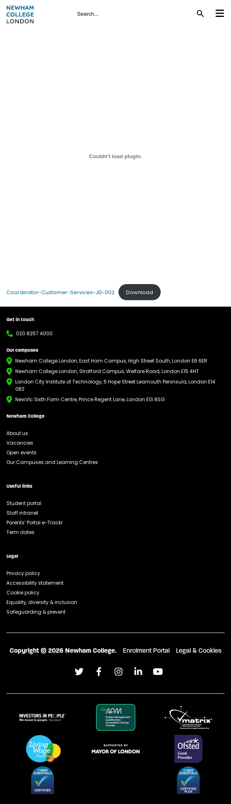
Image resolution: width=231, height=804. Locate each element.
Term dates (20, 532)
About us (17, 433)
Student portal (23, 503)
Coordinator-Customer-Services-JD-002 (60, 292)
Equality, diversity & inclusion (41, 602)
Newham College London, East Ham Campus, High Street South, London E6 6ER (111, 360)
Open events (21, 452)
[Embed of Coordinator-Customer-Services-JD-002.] (115, 156)
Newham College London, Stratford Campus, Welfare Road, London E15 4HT (107, 371)
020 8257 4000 (34, 333)
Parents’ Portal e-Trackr (34, 522)
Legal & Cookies (198, 651)
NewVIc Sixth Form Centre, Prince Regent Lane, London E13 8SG (90, 399)
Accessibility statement (34, 582)
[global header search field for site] (132, 14)
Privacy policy (23, 573)
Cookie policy (22, 592)
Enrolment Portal (146, 651)
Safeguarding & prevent (35, 611)
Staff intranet (22, 512)
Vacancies (19, 442)
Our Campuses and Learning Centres (52, 462)
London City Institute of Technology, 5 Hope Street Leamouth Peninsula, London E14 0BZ (115, 385)
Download (139, 292)
